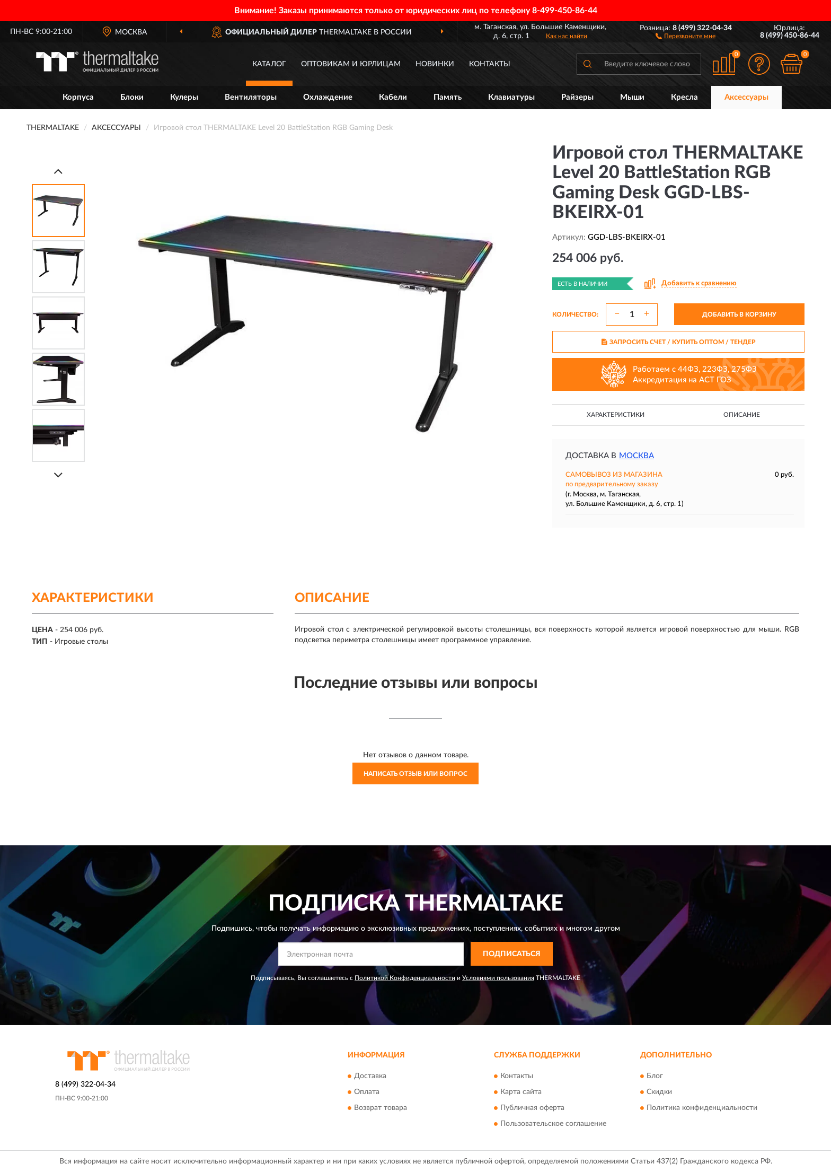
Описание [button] (741, 415)
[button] (685, 35)
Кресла (684, 97)
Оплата (366, 1092)
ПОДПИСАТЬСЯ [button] (512, 954)
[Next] (58, 474)
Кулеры (184, 97)
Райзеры (577, 97)
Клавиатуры (511, 97)
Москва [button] (636, 456)
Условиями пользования (498, 978)
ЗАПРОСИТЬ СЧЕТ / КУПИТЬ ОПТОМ (679, 342)
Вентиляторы (251, 97)
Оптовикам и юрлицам (351, 64)
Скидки (659, 1092)
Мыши (632, 97)
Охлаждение (327, 97)
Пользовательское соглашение (553, 1123)
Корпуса (78, 97)
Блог (655, 1076)
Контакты (489, 64)
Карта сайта (521, 1092)
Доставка (370, 1076)
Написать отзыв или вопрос (415, 774)
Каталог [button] (269, 64)
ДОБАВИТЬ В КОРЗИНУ (739, 314)
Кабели (393, 97)
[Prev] (58, 171)
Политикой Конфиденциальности (405, 978)
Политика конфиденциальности (702, 1108)
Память (448, 97)
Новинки (434, 64)
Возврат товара (380, 1108)
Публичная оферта (532, 1108)
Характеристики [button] (615, 415)
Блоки (132, 97)
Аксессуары (746, 97)
